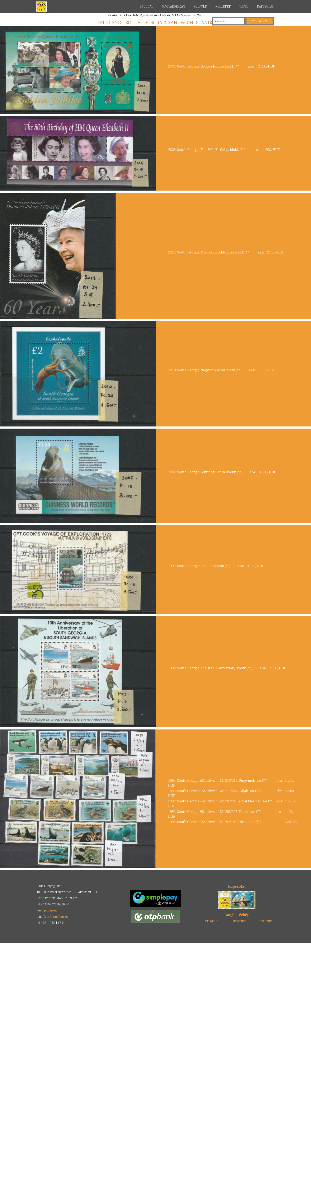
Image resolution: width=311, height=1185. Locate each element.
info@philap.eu (57, 917)
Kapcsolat (237, 886)
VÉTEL (244, 6)
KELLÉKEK (223, 6)
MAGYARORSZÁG (173, 6)
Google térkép (237, 914)
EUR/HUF (211, 921)
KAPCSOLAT (265, 6)
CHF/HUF (265, 921)
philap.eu (41, 6)
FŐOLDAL (146, 6)
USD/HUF (239, 921)
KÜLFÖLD (200, 6)
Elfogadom (275, 1175)
